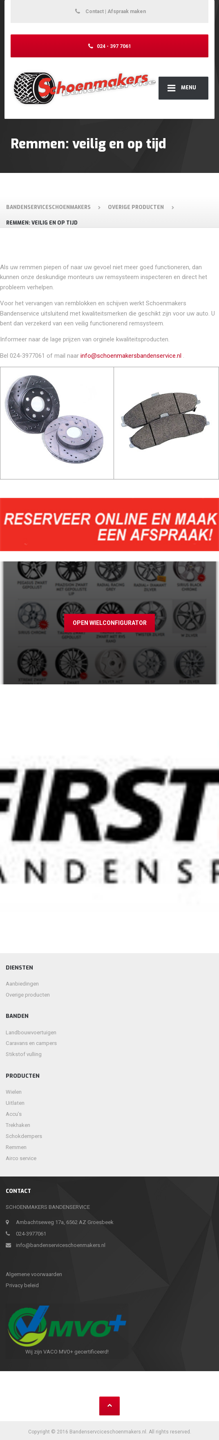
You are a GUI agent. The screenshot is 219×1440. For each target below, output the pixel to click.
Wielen (14, 1092)
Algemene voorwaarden (34, 1274)
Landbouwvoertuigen (31, 1032)
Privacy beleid (22, 1285)
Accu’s (14, 1114)
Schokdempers (24, 1136)
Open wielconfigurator (110, 623)
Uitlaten (15, 1103)
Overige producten (28, 995)
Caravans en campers (31, 1043)
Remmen (16, 1147)
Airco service (21, 1158)
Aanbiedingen (22, 984)
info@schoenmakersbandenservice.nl (130, 355)
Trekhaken (18, 1125)
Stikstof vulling (24, 1054)
